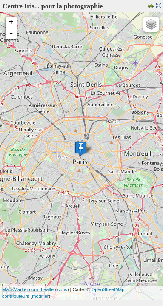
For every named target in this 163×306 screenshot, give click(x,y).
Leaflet (48, 289)
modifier (40, 296)
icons (61, 289)
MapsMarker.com (20, 289)
